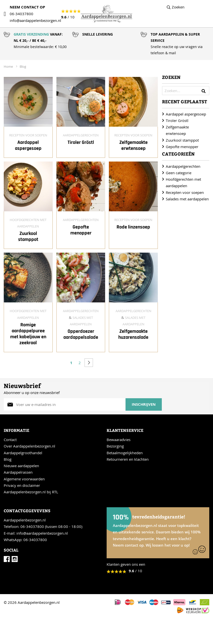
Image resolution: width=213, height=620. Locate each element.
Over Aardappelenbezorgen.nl (29, 446)
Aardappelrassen (18, 472)
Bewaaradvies (118, 439)
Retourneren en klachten (128, 459)
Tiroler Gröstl (81, 142)
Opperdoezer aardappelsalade (80, 334)
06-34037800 (21, 13)
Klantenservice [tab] (125, 430)
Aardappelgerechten (81, 135)
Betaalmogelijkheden (125, 452)
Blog (23, 66)
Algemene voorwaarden (24, 478)
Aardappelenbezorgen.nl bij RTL (31, 491)
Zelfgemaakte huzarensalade (133, 334)
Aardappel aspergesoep (28, 145)
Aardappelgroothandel (23, 452)
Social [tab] (11, 550)
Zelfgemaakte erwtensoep (133, 145)
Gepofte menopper (80, 230)
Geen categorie (178, 172)
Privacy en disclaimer (22, 485)
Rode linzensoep (133, 227)
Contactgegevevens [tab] (27, 510)
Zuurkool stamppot (28, 236)
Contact (10, 439)
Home (9, 66)
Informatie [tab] (16, 430)
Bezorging (115, 446)
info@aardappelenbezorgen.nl (42, 533)
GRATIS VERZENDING (31, 34)
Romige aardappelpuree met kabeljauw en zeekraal (28, 334)
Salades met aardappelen (187, 198)
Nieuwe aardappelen (21, 465)
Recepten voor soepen (28, 135)
